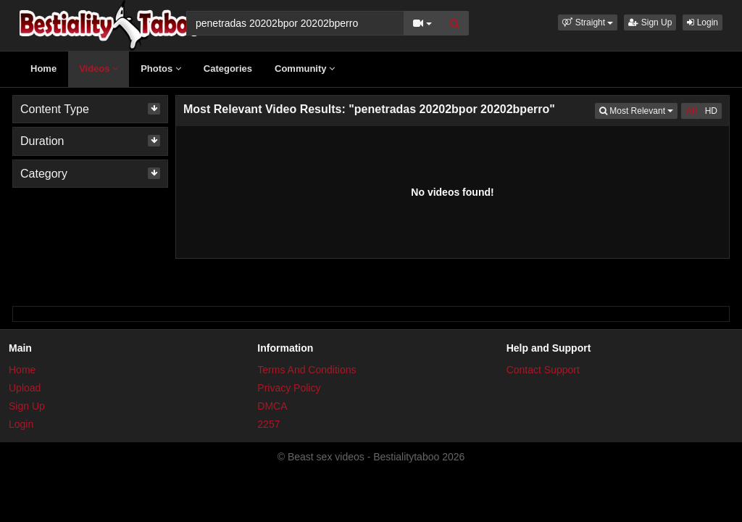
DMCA (272, 406)
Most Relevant (638, 110)
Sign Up (650, 22)
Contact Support (543, 370)
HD (711, 111)
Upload (25, 388)
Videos (98, 68)
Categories (228, 68)
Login (702, 22)
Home (43, 68)
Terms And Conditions (306, 370)
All (690, 111)
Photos (161, 68)
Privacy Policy (288, 388)
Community (305, 68)
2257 (268, 424)
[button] (587, 22)
